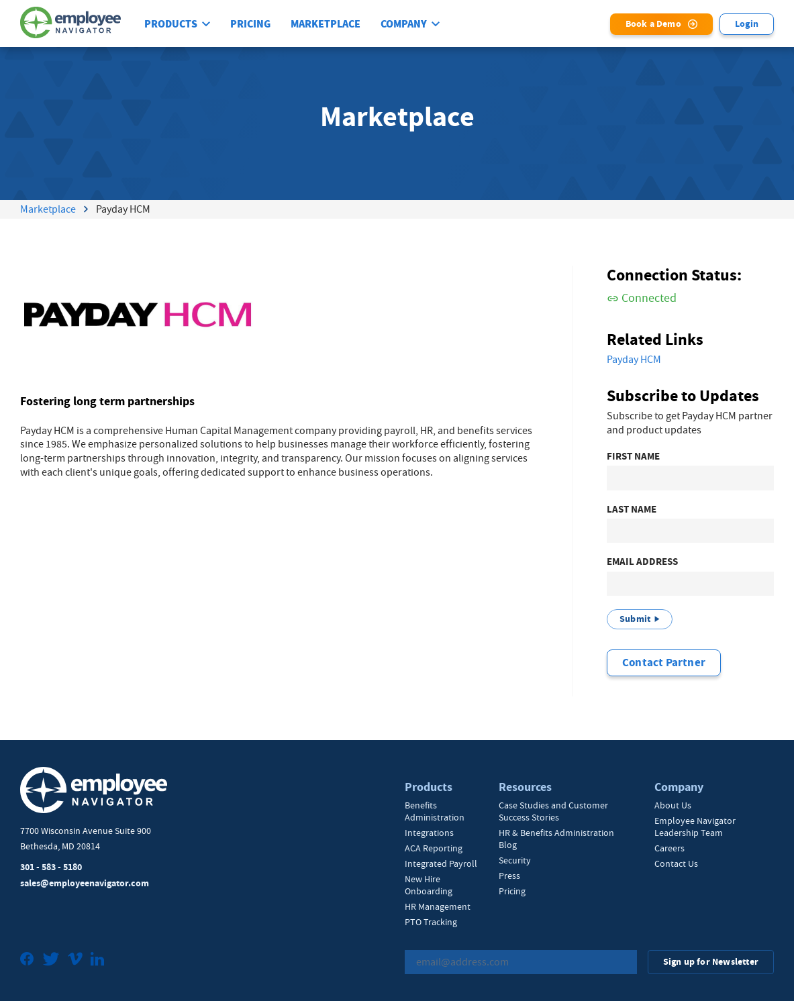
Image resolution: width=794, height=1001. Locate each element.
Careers (669, 848)
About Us (672, 805)
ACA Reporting (433, 848)
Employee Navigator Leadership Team (695, 826)
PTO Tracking (431, 922)
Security (515, 860)
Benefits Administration (434, 811)
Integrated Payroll (441, 863)
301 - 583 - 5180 (51, 867)
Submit (634, 619)
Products (170, 24)
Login (746, 23)
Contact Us (676, 863)
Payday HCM (634, 360)
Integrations (429, 833)
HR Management (437, 906)
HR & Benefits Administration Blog (556, 839)
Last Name (631, 509)
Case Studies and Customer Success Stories (553, 811)
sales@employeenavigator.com (84, 883)
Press (509, 876)
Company (404, 24)
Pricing (250, 24)
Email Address (642, 562)
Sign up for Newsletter (710, 961)
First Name (633, 457)
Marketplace (325, 24)
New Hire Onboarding (428, 885)
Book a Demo (653, 23)
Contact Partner (663, 662)
